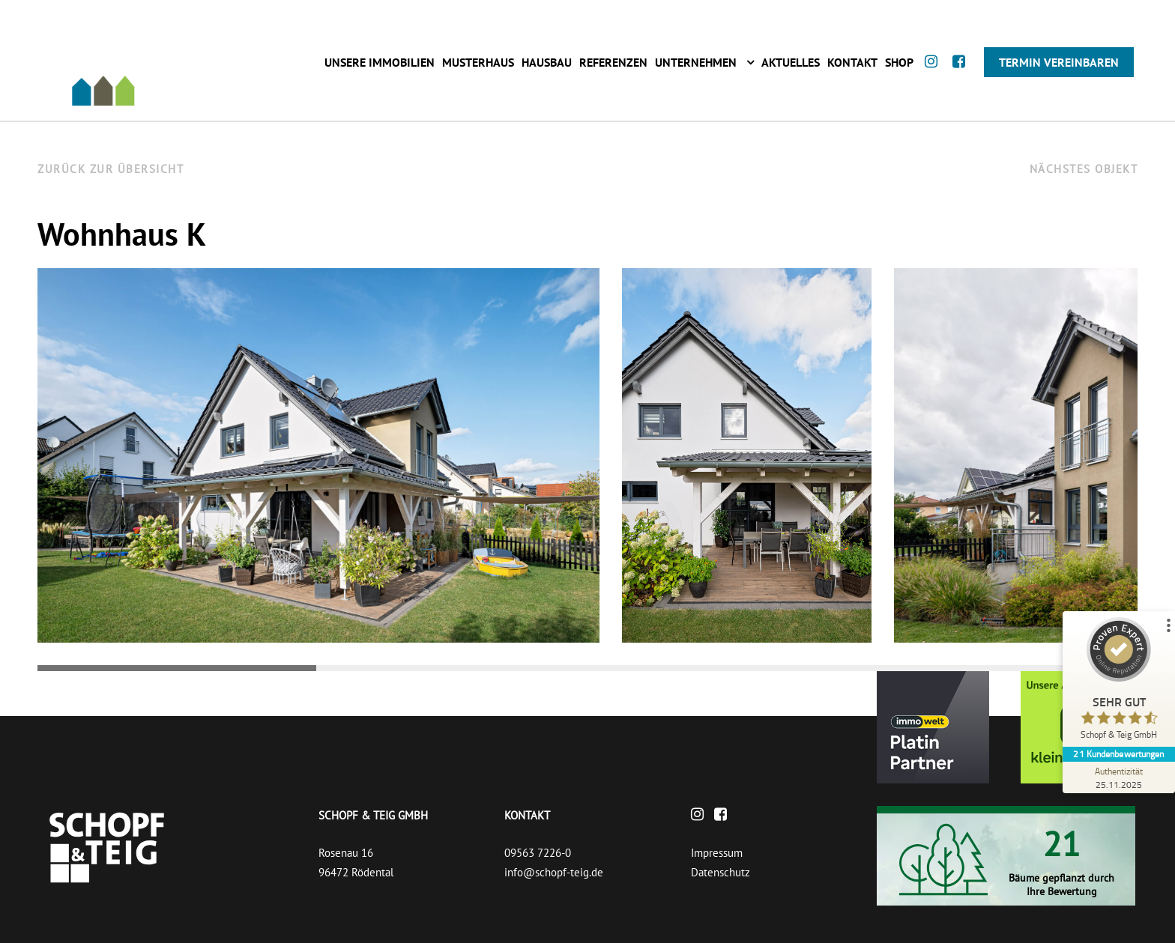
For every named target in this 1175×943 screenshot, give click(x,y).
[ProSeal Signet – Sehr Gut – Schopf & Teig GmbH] (1119, 682)
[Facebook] (962, 75)
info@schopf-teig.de (553, 872)
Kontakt (852, 62)
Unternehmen (696, 62)
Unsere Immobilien (379, 62)
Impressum (717, 853)
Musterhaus (478, 62)
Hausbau (547, 62)
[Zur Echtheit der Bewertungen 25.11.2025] (1119, 777)
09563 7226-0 (537, 853)
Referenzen (613, 62)
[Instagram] (935, 75)
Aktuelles (790, 62)
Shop (899, 62)
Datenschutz (720, 872)
